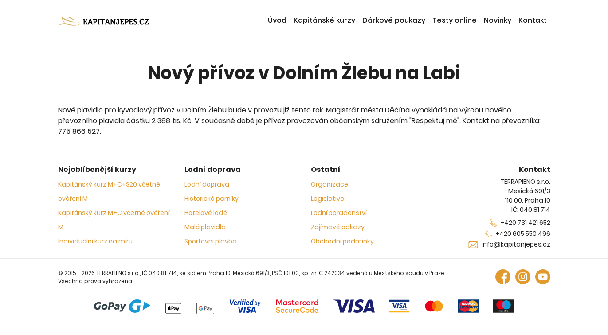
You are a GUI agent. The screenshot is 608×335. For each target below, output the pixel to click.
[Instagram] (522, 276)
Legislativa (328, 198)
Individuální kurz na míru (95, 241)
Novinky (497, 20)
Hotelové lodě (205, 212)
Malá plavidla (205, 227)
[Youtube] (542, 276)
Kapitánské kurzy (324, 20)
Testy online (454, 20)
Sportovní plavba (210, 241)
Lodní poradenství (339, 212)
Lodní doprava (206, 184)
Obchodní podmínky (342, 241)
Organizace (329, 184)
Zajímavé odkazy (338, 227)
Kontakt (532, 20)
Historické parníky (211, 198)
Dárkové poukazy (393, 20)
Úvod (277, 20)
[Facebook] (502, 276)
